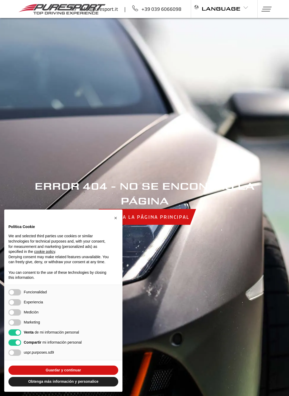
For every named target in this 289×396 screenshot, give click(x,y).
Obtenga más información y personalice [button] (63, 381)
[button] (264, 9)
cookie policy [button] (44, 251)
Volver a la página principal (144, 216)
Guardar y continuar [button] (63, 370)
